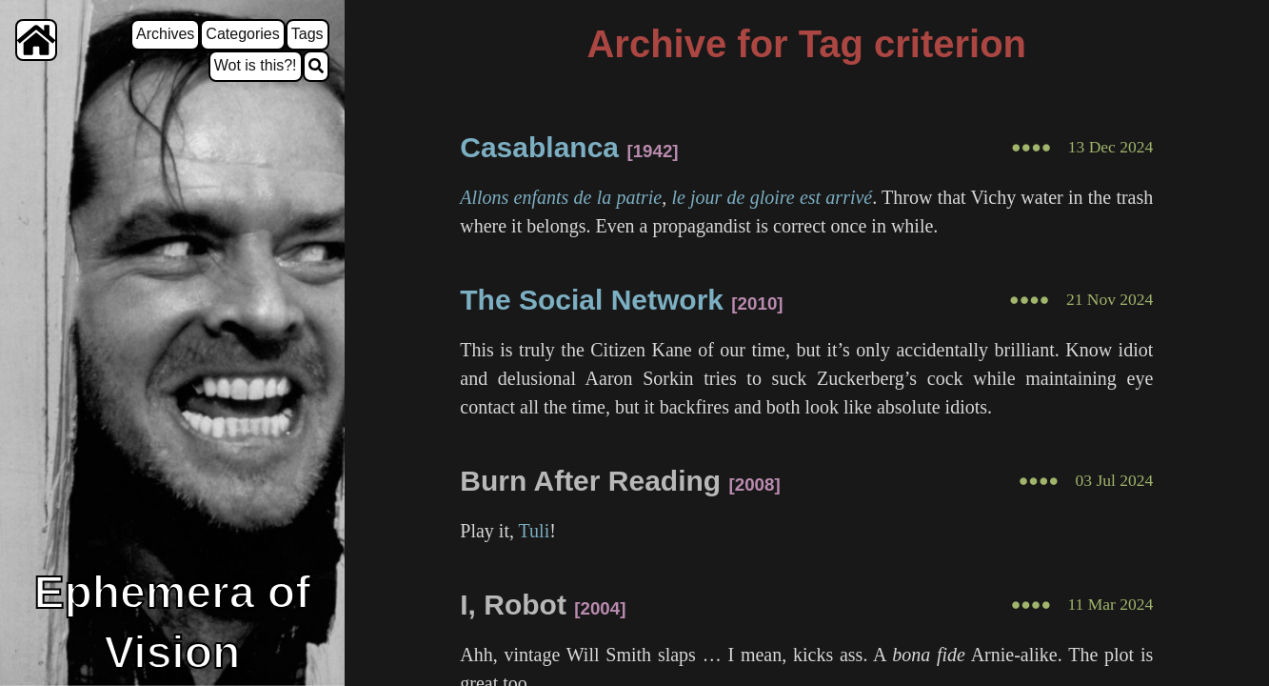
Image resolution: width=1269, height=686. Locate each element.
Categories (242, 34)
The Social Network (592, 299)
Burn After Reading (590, 480)
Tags (307, 34)
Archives (165, 34)
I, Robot (513, 604)
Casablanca (539, 147)
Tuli (534, 530)
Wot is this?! (255, 65)
